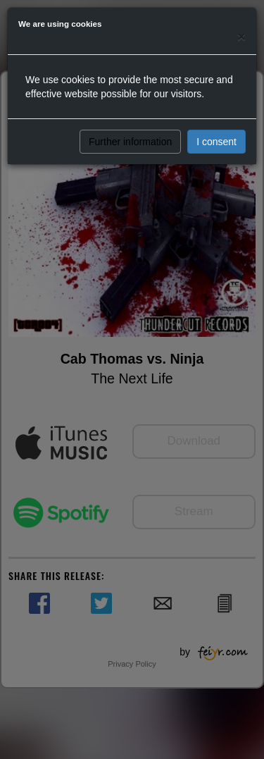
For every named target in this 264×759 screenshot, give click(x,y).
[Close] (241, 36)
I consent (216, 141)
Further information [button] (130, 141)
